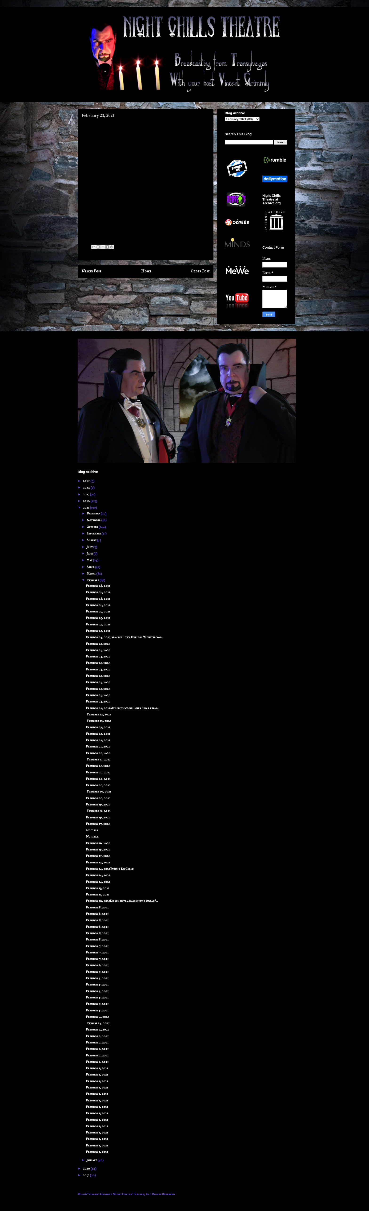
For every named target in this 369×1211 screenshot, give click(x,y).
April (91, 567)
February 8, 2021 (97, 907)
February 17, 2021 (98, 824)
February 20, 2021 (98, 772)
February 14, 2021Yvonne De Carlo (110, 869)
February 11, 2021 (97, 894)
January (92, 1160)
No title (92, 830)
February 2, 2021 (97, 1036)
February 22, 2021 (98, 714)
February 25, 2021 (98, 624)
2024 (87, 487)
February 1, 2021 (97, 1068)
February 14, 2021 (98, 862)
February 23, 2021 (98, 644)
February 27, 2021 (98, 611)
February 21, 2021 (98, 746)
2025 (86, 481)
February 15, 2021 (98, 849)
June (90, 553)
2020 (87, 1168)
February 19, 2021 (98, 804)
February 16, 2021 (98, 843)
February (93, 580)
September (94, 533)
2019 (86, 1175)
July (90, 547)
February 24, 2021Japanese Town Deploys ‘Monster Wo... (124, 637)
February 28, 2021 (98, 586)
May (90, 560)
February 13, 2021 (97, 888)
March (91, 573)
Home (146, 271)
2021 (86, 507)
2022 (86, 501)
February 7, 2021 (97, 946)
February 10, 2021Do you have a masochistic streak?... (122, 901)
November (94, 520)
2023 (86, 494)
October (93, 527)
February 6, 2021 (97, 965)
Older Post (200, 271)
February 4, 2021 (97, 1017)
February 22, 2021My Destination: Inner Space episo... (122, 708)
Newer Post (91, 271)
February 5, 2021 (97, 972)
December (94, 513)
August (92, 540)
